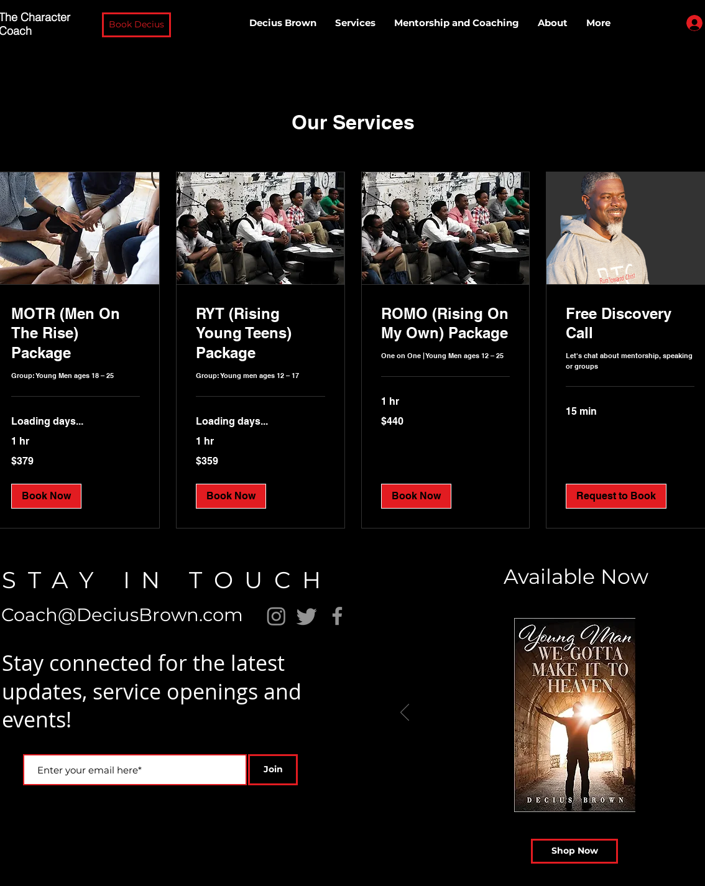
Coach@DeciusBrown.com (122, 614)
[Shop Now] (574, 851)
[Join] (273, 769)
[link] (75, 334)
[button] (136, 24)
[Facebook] (337, 616)
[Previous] (404, 713)
